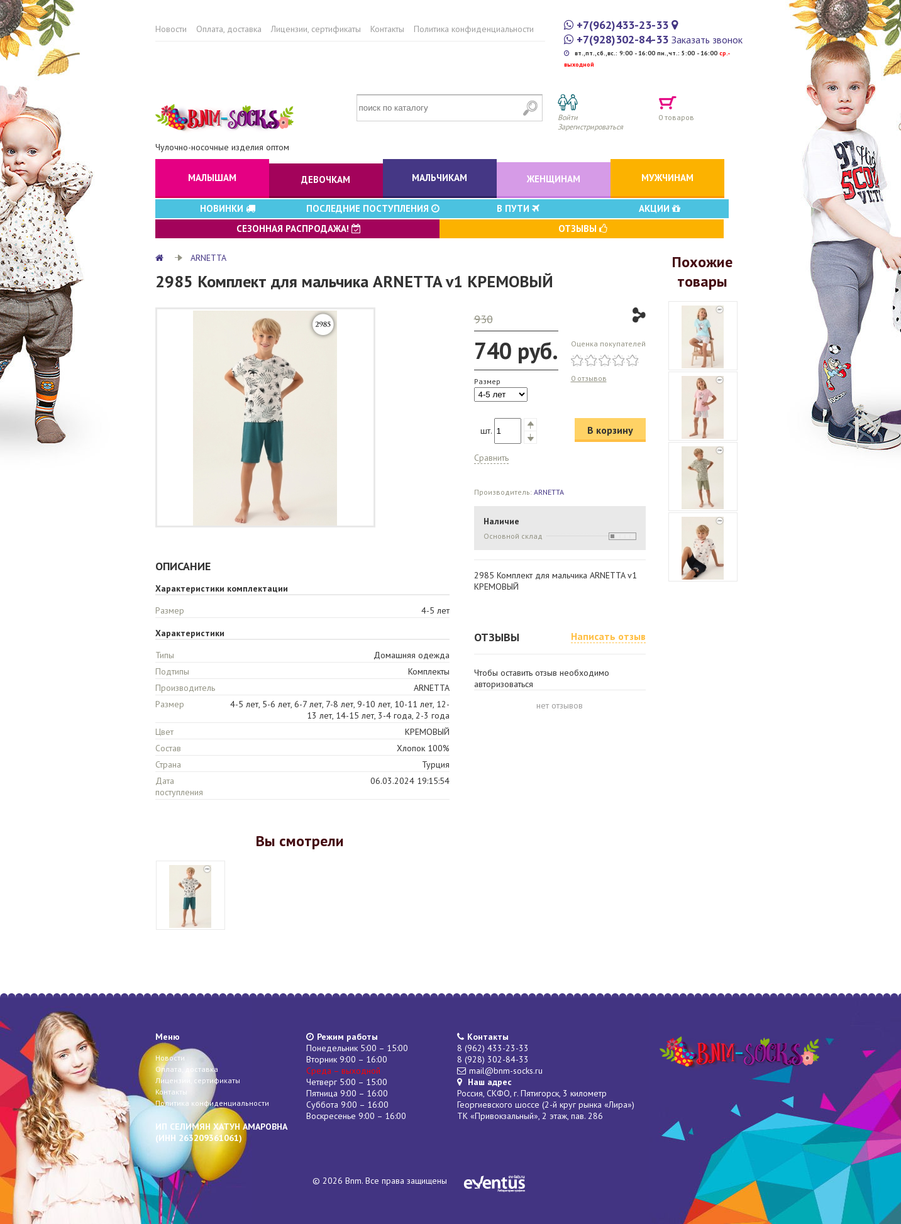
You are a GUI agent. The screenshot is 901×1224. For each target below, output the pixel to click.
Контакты (387, 29)
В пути (518, 208)
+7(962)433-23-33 (622, 25)
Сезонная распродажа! (298, 228)
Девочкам (325, 179)
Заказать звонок (707, 39)
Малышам (212, 178)
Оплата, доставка (229, 29)
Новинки (227, 208)
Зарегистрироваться (590, 126)
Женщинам (553, 179)
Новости (171, 29)
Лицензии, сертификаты (316, 29)
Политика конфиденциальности (474, 29)
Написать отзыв (608, 636)
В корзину (610, 430)
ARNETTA (208, 257)
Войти (568, 117)
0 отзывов (589, 378)
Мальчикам (439, 178)
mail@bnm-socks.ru (506, 1070)
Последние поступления (372, 208)
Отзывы (582, 228)
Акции (659, 208)
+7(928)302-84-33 (622, 39)
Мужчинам (667, 178)
